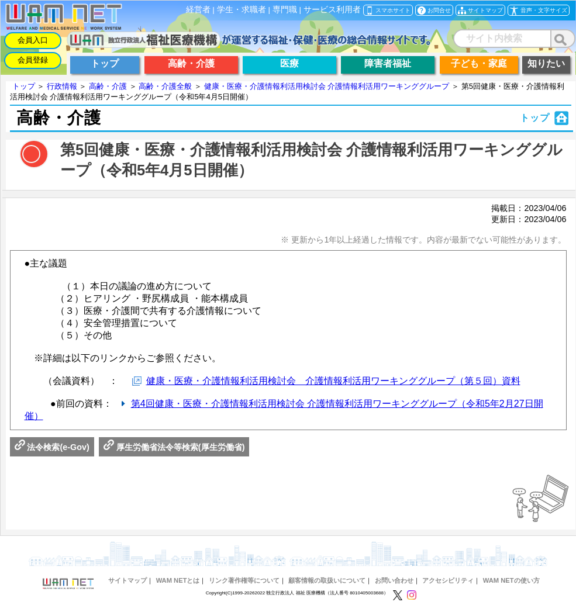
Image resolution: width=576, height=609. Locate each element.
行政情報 (62, 86)
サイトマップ (127, 580)
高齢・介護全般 (165, 86)
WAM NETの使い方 (511, 580)
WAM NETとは (178, 580)
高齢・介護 (108, 86)
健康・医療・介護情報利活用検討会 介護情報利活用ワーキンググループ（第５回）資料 (333, 381)
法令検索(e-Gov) (52, 447)
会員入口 (33, 40)
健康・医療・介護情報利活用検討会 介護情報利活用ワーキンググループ (327, 86)
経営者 (198, 9)
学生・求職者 (241, 9)
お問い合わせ (394, 580)
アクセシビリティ (448, 580)
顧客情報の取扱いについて (326, 580)
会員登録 (33, 60)
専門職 (285, 9)
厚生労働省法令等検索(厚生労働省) (174, 447)
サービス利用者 (332, 9)
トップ (23, 86)
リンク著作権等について (244, 580)
